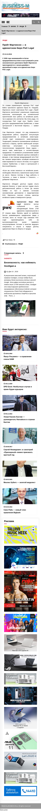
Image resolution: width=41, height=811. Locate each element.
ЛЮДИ (4, 40)
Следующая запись (14, 253)
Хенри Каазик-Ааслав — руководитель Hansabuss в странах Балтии (19, 419)
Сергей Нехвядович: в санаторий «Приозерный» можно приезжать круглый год (18, 452)
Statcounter (4, 810)
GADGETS (8, 258)
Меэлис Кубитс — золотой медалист (19, 482)
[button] (34, 22)
